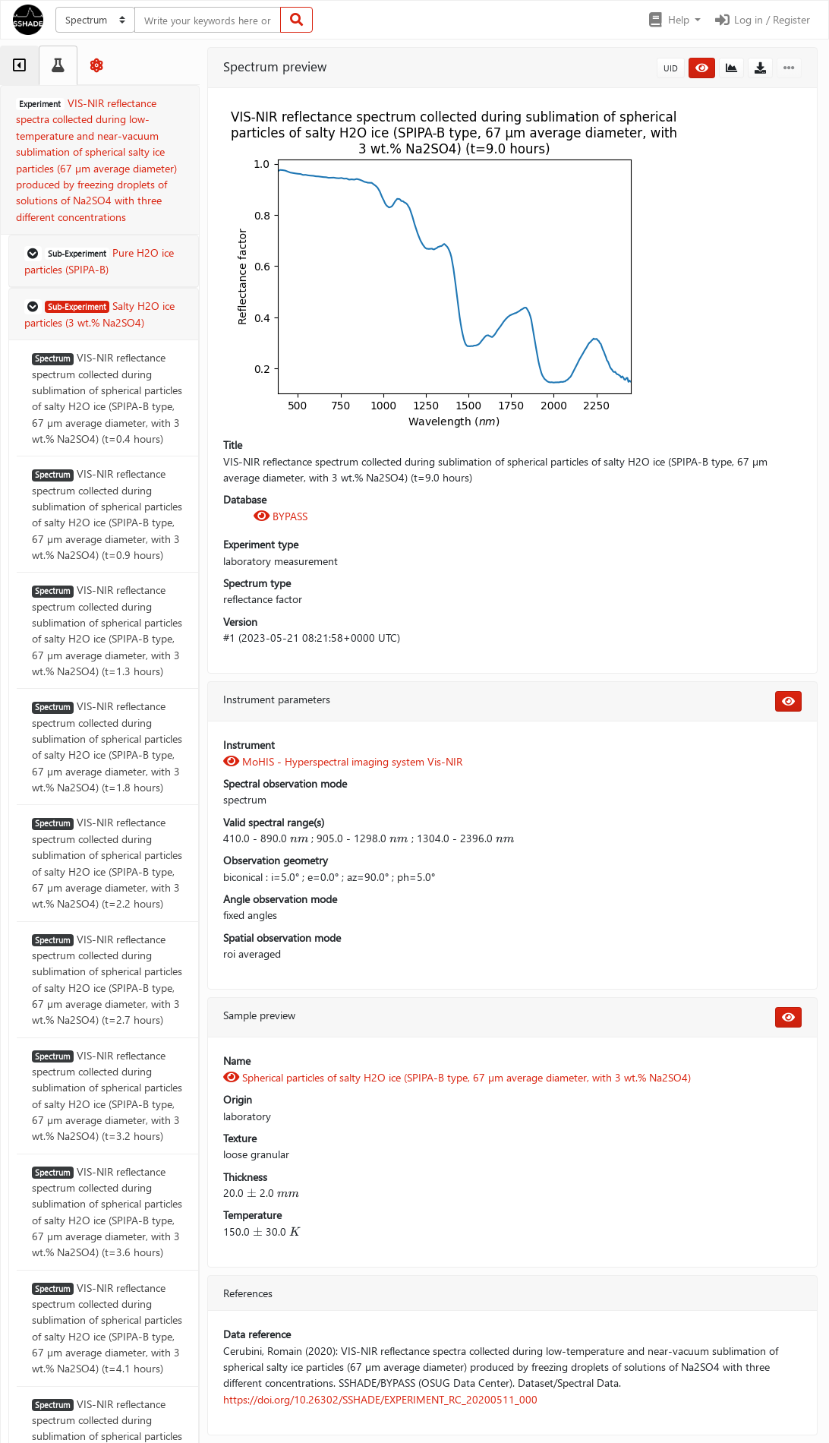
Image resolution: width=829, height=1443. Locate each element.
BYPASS (280, 516)
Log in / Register (761, 19)
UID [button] (671, 68)
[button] (674, 20)
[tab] (19, 65)
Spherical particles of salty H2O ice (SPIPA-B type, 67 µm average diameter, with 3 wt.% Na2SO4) (457, 1077)
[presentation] (299, 838)
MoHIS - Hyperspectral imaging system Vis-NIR (342, 761)
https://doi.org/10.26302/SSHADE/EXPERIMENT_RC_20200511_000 (380, 1399)
